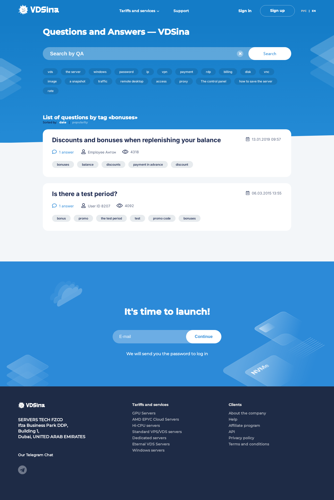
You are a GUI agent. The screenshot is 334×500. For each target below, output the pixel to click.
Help (233, 419)
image (52, 81)
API (232, 431)
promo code (162, 218)
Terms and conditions (249, 444)
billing (228, 72)
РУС (303, 11)
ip (147, 72)
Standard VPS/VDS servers (157, 431)
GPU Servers (143, 413)
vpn (164, 72)
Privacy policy (241, 438)
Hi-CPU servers (146, 425)
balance (88, 164)
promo (83, 218)
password (126, 72)
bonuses (63, 164)
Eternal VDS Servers (151, 444)
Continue (204, 336)
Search (269, 53)
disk (248, 72)
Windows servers (148, 450)
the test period (111, 218)
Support (181, 11)
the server (73, 72)
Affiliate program (244, 425)
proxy (183, 81)
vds (50, 72)
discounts (113, 164)
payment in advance (148, 164)
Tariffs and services (139, 11)
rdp (208, 72)
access (161, 81)
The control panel (213, 81)
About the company (247, 413)
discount (182, 164)
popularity (80, 122)
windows (100, 72)
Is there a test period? (84, 194)
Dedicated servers (149, 438)
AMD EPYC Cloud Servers (155, 419)
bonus (61, 218)
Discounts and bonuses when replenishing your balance (136, 140)
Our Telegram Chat (35, 455)
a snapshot (77, 81)
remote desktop (131, 81)
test (137, 218)
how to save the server (255, 81)
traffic (102, 81)
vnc (266, 72)
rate (51, 91)
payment (186, 72)
